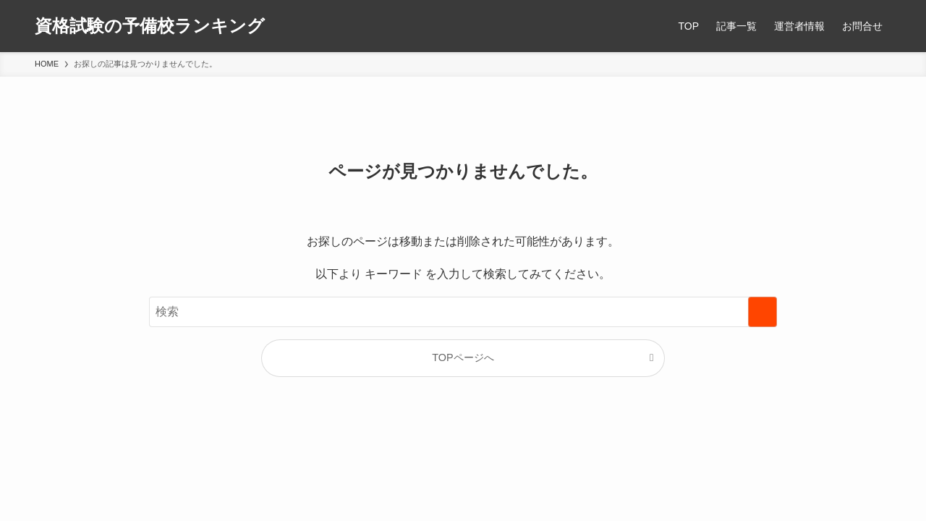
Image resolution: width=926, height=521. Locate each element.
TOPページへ (462, 357)
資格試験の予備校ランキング (150, 26)
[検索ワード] (463, 312)
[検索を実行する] (762, 312)
